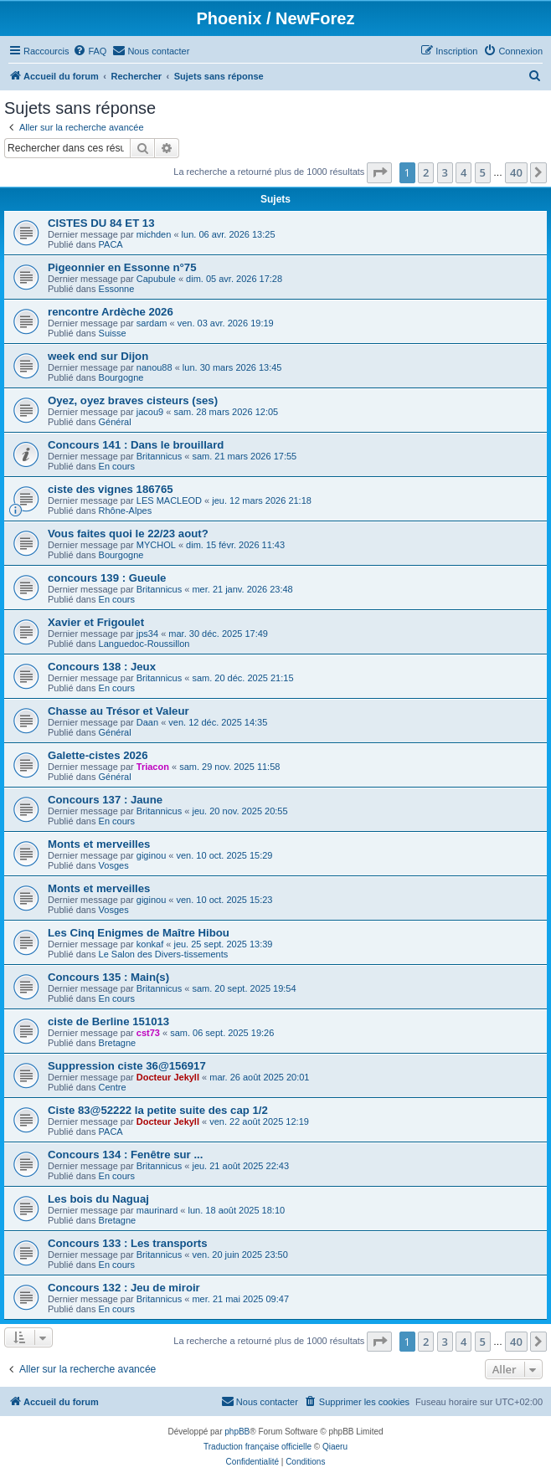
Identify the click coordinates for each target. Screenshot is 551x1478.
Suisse (112, 333)
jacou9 (149, 412)
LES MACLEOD (169, 500)
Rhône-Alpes (125, 510)
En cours (117, 466)
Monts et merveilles (99, 844)
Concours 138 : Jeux (102, 666)
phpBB (237, 1431)
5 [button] (483, 172)
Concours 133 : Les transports (128, 1243)
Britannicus (159, 456)
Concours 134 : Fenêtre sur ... (125, 1154)
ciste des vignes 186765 (110, 489)
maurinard (157, 1210)
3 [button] (445, 172)
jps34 (147, 634)
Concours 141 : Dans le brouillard (136, 445)
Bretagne (117, 1043)
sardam (151, 323)
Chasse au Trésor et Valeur (118, 711)
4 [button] (463, 172)
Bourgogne (121, 377)
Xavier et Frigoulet (96, 622)
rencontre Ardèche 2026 (110, 311)
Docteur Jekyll (167, 1077)
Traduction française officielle (257, 1446)
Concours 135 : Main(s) (108, 977)
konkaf (149, 944)
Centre (112, 1087)
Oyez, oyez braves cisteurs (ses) (133, 400)
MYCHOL (156, 545)
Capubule (156, 279)
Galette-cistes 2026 (98, 755)
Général (115, 422)
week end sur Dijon (98, 356)
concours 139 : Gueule (107, 578)
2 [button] (426, 172)
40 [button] (516, 172)
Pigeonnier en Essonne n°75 (122, 267)
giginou (151, 855)
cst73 (148, 1033)
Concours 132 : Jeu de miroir (124, 1287)
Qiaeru (335, 1446)
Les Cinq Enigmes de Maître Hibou (138, 932)
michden (154, 234)
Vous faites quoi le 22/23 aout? (128, 533)
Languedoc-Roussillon (144, 644)
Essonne (117, 289)
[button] (379, 172)
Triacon (152, 767)
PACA (111, 244)
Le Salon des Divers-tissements (164, 954)
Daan (147, 722)
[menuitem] (89, 51)
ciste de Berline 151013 (108, 1021)
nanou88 (154, 367)
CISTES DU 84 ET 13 (101, 223)
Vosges (114, 865)
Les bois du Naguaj (98, 1199)
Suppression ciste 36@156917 (127, 1066)
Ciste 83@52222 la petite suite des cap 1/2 (158, 1110)
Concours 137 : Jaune (105, 799)
